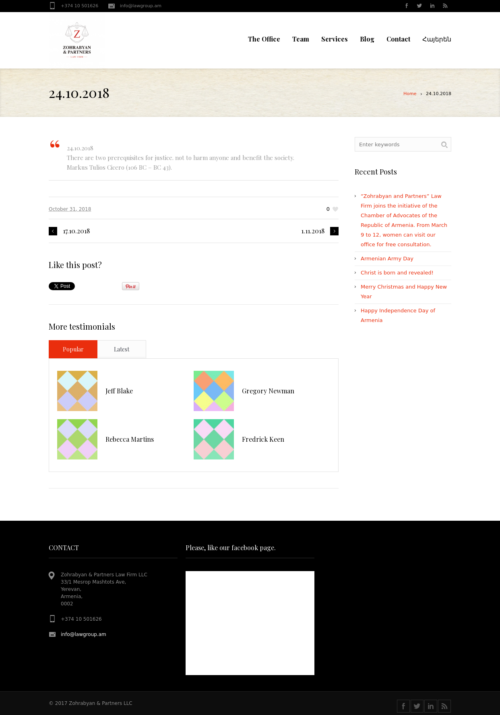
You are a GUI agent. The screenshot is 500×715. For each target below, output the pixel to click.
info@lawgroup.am (140, 5)
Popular (73, 349)
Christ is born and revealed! (397, 273)
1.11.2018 (312, 231)
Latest (121, 349)
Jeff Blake (119, 391)
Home (409, 93)
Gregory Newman (268, 391)
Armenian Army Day (387, 259)
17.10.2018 (76, 231)
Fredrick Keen (263, 439)
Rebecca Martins (129, 439)
